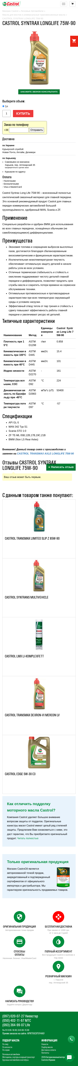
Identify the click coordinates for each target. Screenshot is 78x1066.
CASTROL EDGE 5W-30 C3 (20, 774)
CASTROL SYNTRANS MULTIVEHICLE (26, 597)
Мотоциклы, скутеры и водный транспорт (18, 1057)
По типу (5, 1044)
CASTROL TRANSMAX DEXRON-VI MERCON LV (32, 715)
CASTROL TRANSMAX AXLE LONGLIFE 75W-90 (45, 453)
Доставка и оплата (48, 1050)
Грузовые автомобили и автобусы (15, 1060)
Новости (44, 1044)
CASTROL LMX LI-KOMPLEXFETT (24, 656)
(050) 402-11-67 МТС (16, 1020)
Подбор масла (47, 1047)
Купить (23, 113)
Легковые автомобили (11, 1054)
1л (6, 106)
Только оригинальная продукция (37, 862)
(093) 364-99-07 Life (16, 1025)
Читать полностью (27, 838)
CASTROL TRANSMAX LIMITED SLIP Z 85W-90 (32, 538)
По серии (6, 1050)
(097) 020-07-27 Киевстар (20, 1016)
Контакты (45, 1053)
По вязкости (7, 1047)
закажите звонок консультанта (39, 92)
